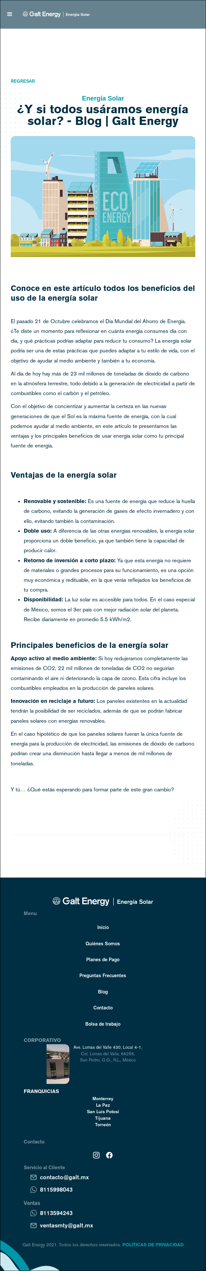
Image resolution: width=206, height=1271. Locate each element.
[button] (10, 14)
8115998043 (56, 1189)
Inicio (103, 927)
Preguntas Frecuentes (102, 975)
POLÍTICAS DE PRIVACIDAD (153, 1244)
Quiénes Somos (103, 943)
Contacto (103, 1007)
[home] (55, 14)
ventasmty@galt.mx (66, 1225)
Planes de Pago (102, 959)
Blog (103, 991)
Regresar (23, 81)
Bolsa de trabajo (102, 1023)
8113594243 (56, 1213)
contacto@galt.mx (64, 1177)
